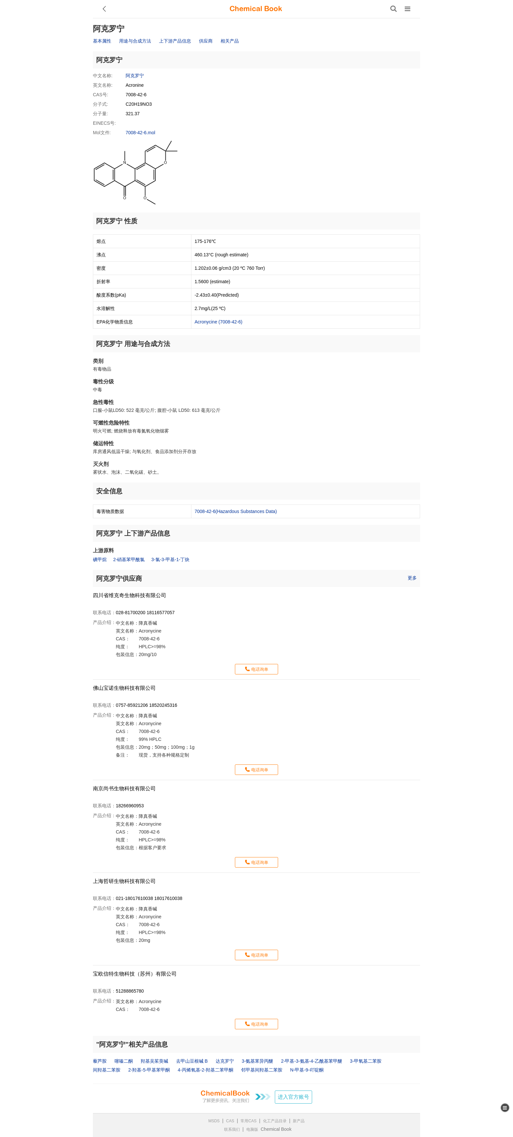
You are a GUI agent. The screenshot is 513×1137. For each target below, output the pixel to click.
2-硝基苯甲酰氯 (129, 559)
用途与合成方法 (135, 41)
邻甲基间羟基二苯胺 (261, 1070)
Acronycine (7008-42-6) (218, 321)
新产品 (299, 1121)
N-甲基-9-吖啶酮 (307, 1070)
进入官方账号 (293, 1097)
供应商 (206, 41)
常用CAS (248, 1121)
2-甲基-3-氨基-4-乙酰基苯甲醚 (311, 1061)
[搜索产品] (393, 8)
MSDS (214, 1121)
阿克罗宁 (135, 75)
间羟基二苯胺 (106, 1070)
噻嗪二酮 (124, 1061)
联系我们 (232, 1129)
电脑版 (252, 1129)
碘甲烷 (100, 559)
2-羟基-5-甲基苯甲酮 (149, 1070)
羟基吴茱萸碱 (154, 1061)
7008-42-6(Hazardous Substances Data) (236, 511)
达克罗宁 (225, 1061)
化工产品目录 (275, 1121)
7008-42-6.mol (140, 132)
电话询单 (259, 669)
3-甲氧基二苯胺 (365, 1061)
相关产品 (230, 41)
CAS (230, 1121)
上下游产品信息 (175, 41)
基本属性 (102, 41)
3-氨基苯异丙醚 (257, 1061)
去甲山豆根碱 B (192, 1061)
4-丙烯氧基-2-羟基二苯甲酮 (205, 1070)
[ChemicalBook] (256, 9)
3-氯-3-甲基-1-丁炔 (170, 559)
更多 (412, 577)
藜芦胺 (100, 1061)
